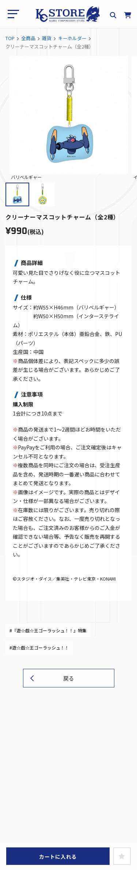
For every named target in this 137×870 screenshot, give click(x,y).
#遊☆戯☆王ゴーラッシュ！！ (39, 647)
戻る (68, 678)
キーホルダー (72, 38)
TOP (10, 38)
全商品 (28, 38)
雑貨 (47, 38)
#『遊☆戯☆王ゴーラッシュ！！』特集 (48, 630)
